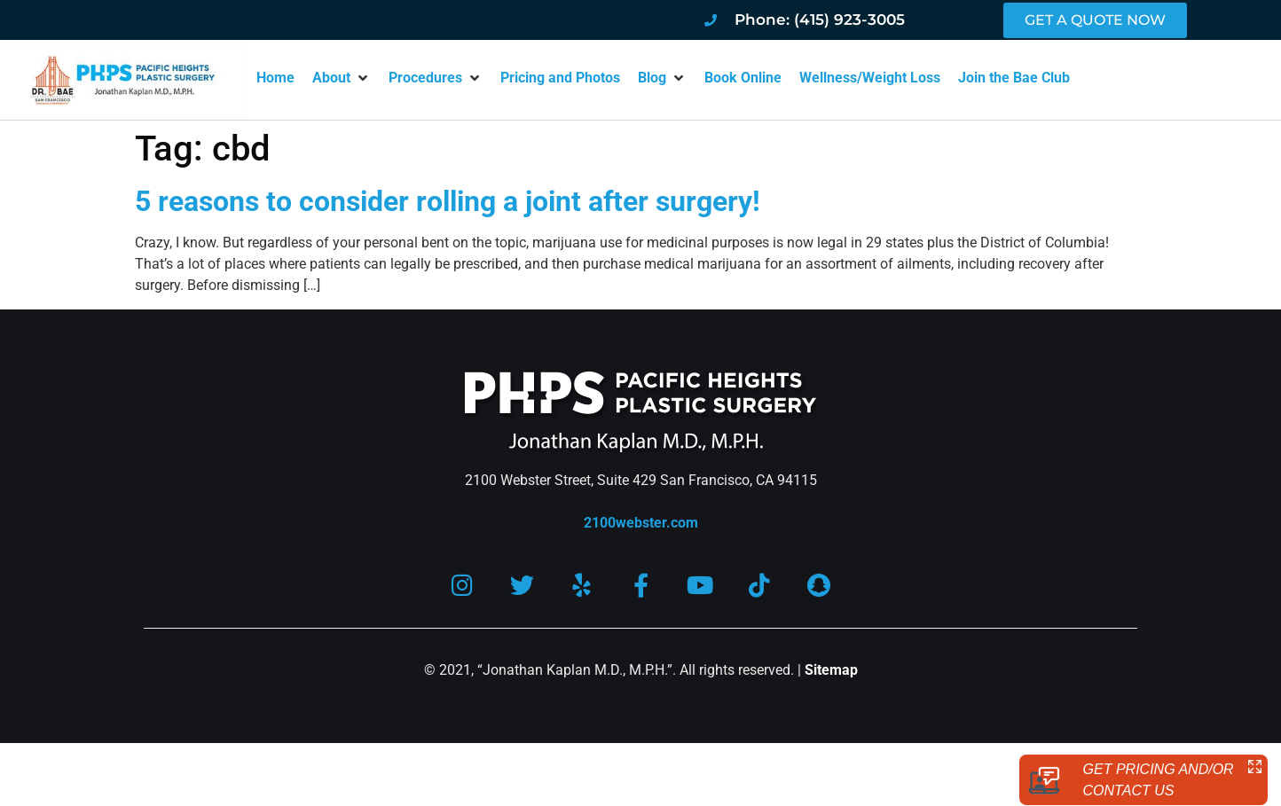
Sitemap (831, 669)
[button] (341, 78)
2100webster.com (641, 522)
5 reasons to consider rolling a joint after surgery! (447, 201)
